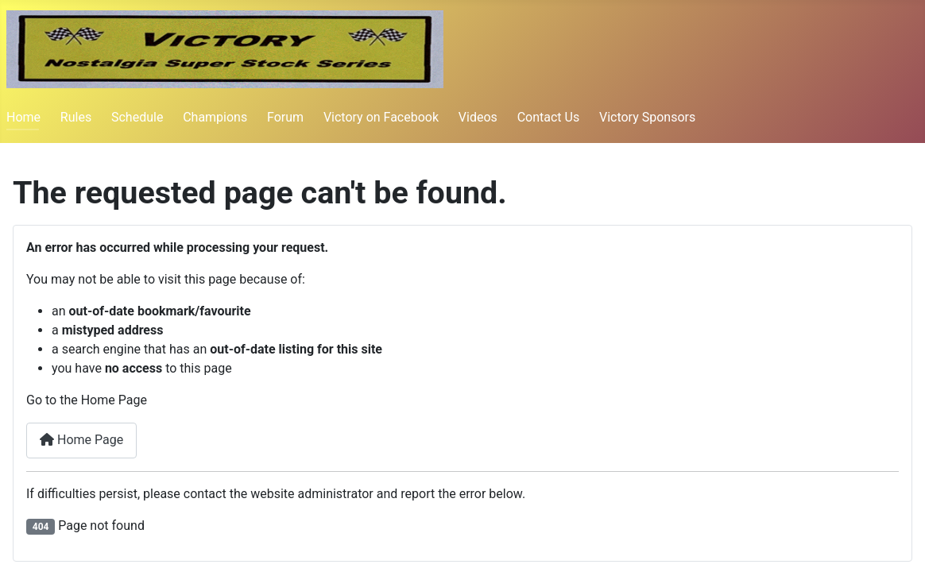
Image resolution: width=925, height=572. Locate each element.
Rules (75, 117)
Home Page (81, 439)
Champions (215, 117)
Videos (478, 117)
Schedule (137, 117)
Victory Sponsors (647, 117)
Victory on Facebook (381, 117)
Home (23, 117)
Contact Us (548, 117)
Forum (285, 117)
